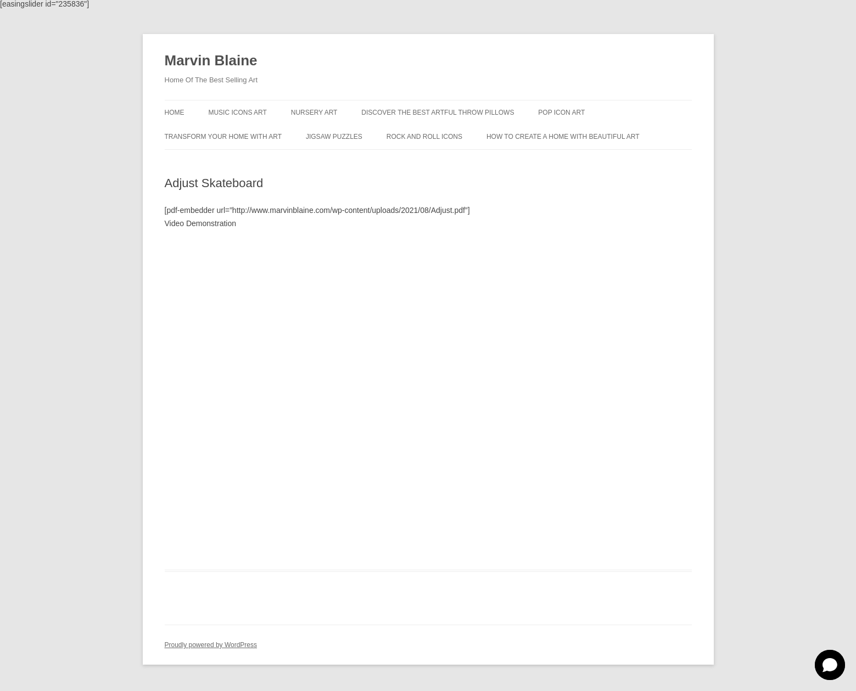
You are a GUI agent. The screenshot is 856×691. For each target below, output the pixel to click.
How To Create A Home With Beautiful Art (563, 137)
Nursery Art (314, 112)
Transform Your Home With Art (223, 137)
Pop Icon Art (561, 112)
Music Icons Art (237, 112)
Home (174, 112)
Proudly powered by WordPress (211, 645)
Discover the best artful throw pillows (437, 112)
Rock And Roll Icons (424, 137)
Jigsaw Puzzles (334, 137)
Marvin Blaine (211, 60)
